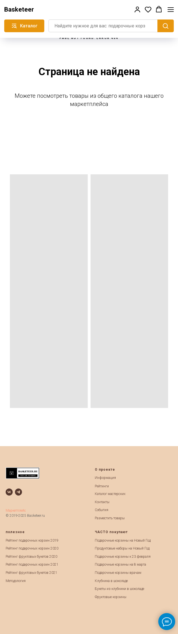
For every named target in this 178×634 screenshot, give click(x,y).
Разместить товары (110, 518)
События (101, 510)
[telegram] (18, 492)
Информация (105, 478)
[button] (137, 9)
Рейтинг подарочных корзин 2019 (32, 540)
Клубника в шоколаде (111, 581)
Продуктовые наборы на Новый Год (122, 548)
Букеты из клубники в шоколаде (119, 589)
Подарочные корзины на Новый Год (123, 540)
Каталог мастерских (110, 494)
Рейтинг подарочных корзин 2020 (32, 548)
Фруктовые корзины (110, 597)
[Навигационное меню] (171, 9)
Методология (16, 581)
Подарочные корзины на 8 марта (120, 564)
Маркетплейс (16, 511)
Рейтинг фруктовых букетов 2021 (31, 573)
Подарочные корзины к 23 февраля (123, 557)
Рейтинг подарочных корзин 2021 (32, 564)
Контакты (102, 502)
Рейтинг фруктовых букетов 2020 (31, 557)
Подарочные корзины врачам (118, 573)
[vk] (9, 492)
